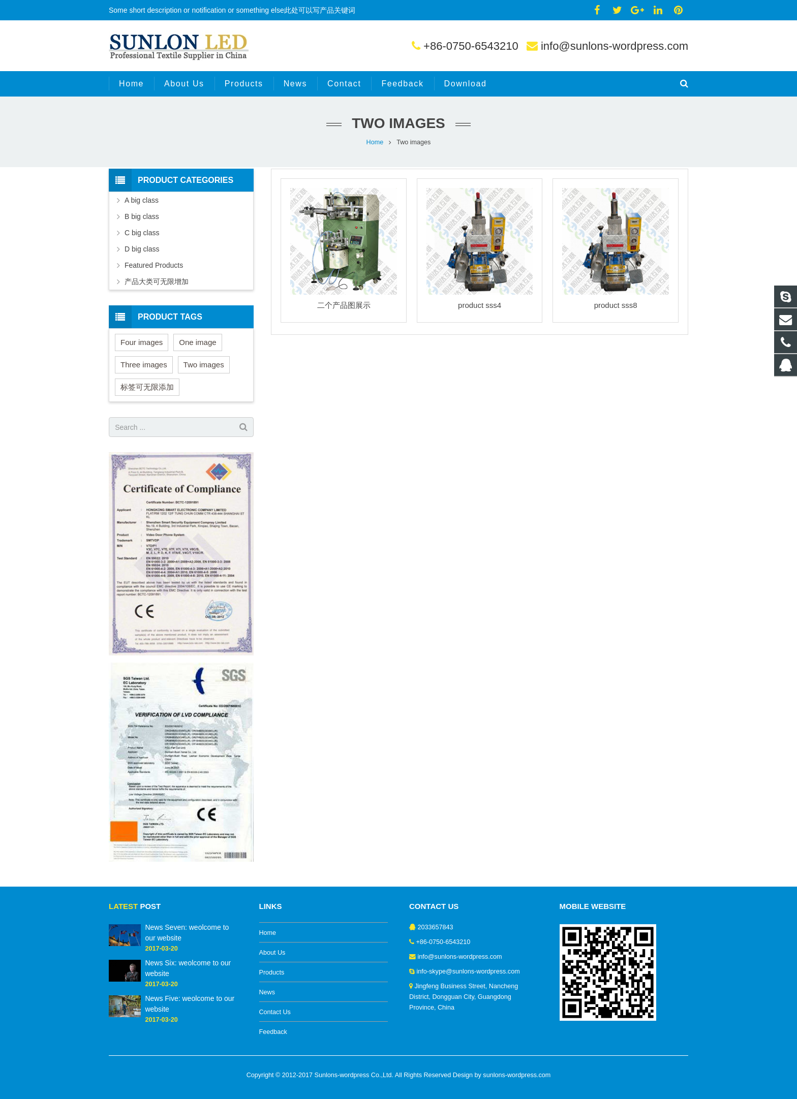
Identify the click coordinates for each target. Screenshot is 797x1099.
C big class (142, 233)
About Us (272, 952)
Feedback (273, 1031)
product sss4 (479, 305)
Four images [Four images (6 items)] (141, 342)
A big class (142, 200)
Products (272, 972)
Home (375, 142)
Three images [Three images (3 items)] (143, 364)
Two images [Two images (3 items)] (203, 364)
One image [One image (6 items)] (197, 342)
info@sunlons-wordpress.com (614, 46)
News (267, 992)
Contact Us (275, 1012)
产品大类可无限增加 (157, 281)
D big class (142, 249)
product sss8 (615, 305)
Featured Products (154, 265)
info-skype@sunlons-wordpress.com (468, 971)
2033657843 (435, 927)
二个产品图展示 (344, 305)
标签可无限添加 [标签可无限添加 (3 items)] (147, 387)
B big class (142, 216)
